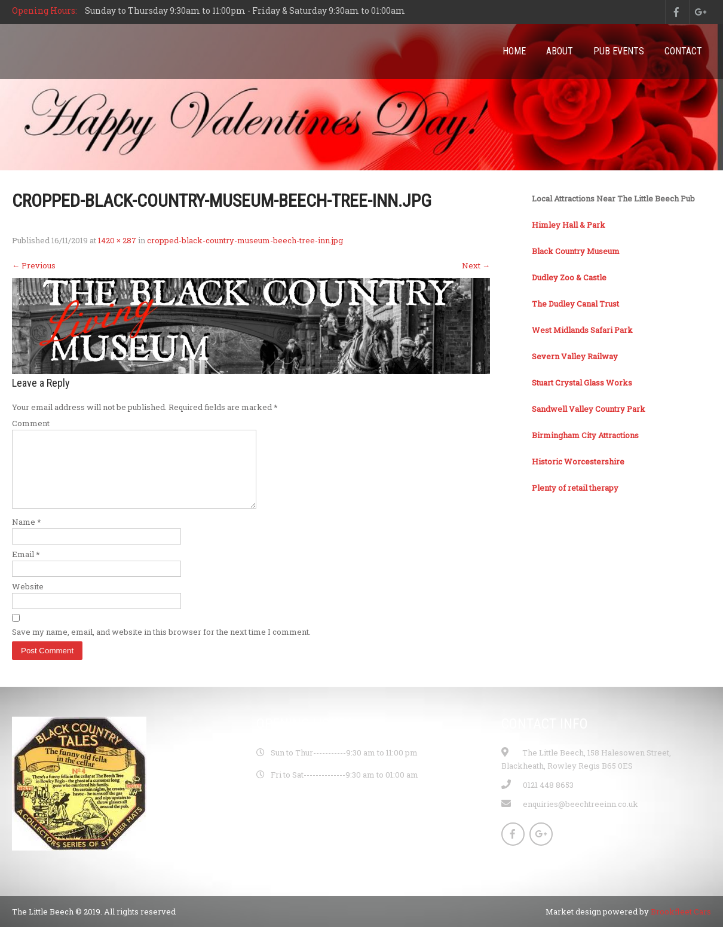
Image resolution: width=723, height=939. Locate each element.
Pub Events (618, 51)
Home (514, 51)
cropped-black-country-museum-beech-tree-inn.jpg (245, 240)
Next (476, 265)
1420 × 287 (117, 240)
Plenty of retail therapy (575, 487)
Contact (683, 51)
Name (26, 536)
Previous (34, 265)
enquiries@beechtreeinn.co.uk (580, 818)
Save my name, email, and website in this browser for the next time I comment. (161, 646)
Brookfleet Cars (681, 925)
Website (28, 600)
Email (26, 568)
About (559, 51)
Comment (31, 423)
